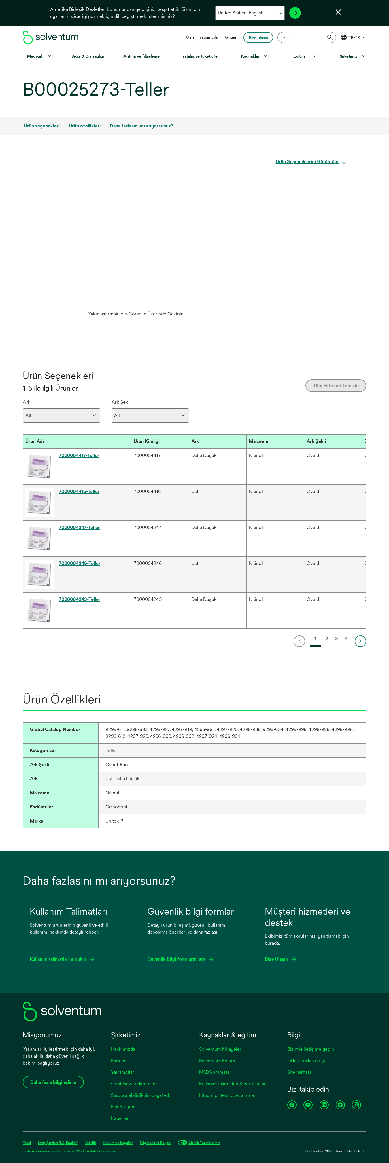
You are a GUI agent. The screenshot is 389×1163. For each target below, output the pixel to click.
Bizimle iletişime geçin (310, 1049)
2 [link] (327, 639)
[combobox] (307, 37)
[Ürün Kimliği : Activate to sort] (160, 442)
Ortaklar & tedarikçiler (134, 1083)
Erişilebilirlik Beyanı (155, 1143)
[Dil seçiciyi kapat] (338, 12)
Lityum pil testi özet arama (226, 1095)
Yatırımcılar (209, 37)
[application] (136, 233)
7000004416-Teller (79, 491)
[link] (300, 641)
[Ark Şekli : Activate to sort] (333, 442)
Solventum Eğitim (217, 1060)
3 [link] (336, 639)
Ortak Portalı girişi (306, 1060)
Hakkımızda (123, 1049)
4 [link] (346, 639)
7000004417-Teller (79, 455)
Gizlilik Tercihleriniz (204, 1143)
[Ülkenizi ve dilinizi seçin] (250, 13)
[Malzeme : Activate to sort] (275, 442)
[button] (71, 441)
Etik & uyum (123, 1106)
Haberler (120, 1118)
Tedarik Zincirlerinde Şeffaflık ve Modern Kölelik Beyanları (69, 1151)
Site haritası (299, 1072)
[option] (136, 239)
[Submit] (330, 37)
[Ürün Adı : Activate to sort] (77, 442)
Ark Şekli (121, 402)
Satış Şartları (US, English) (58, 1143)
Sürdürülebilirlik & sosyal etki (141, 1095)
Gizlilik (90, 1143)
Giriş (190, 37)
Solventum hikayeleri (221, 1049)
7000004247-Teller (79, 527)
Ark (27, 402)
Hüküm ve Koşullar (118, 1143)
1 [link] (315, 639)
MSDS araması (214, 1072)
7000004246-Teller (79, 563)
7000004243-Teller (79, 599)
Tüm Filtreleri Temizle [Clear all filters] (336, 385)
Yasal (27, 1143)
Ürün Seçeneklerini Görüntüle (307, 161)
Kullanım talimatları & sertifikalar (232, 1083)
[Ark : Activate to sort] (217, 442)
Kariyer (230, 37)
